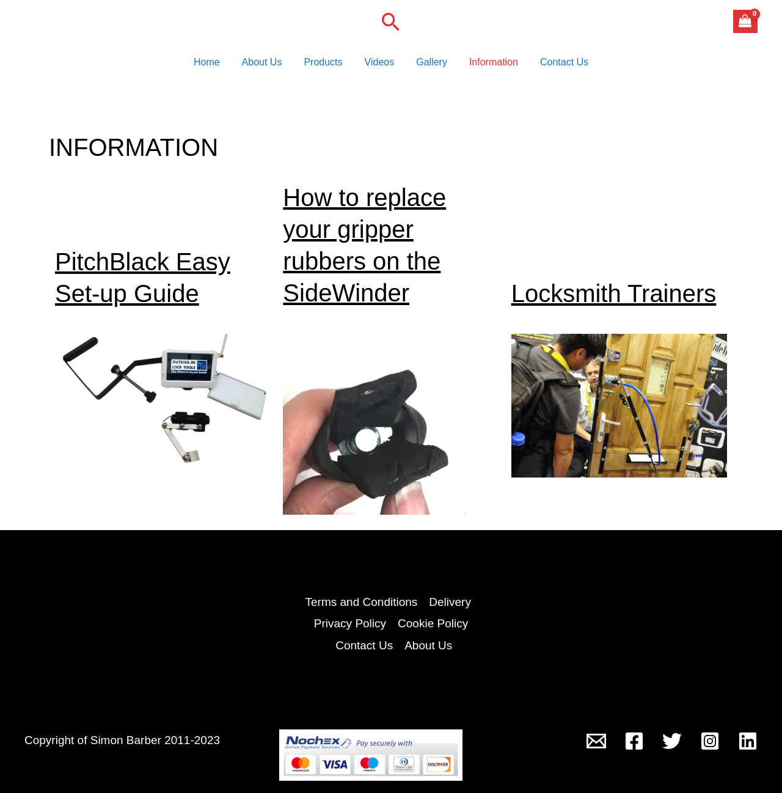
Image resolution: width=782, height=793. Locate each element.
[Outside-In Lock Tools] (596, 741)
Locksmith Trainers (614, 296)
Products (325, 64)
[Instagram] (710, 741)
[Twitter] (672, 741)
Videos (380, 64)
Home (214, 64)
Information (488, 64)
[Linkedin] (748, 741)
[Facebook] (634, 741)
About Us (267, 64)
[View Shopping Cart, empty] (745, 21)
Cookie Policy (433, 623)
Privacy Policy (350, 623)
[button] (391, 21)
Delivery (450, 602)
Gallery (429, 64)
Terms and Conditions (361, 602)
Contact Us (557, 64)
